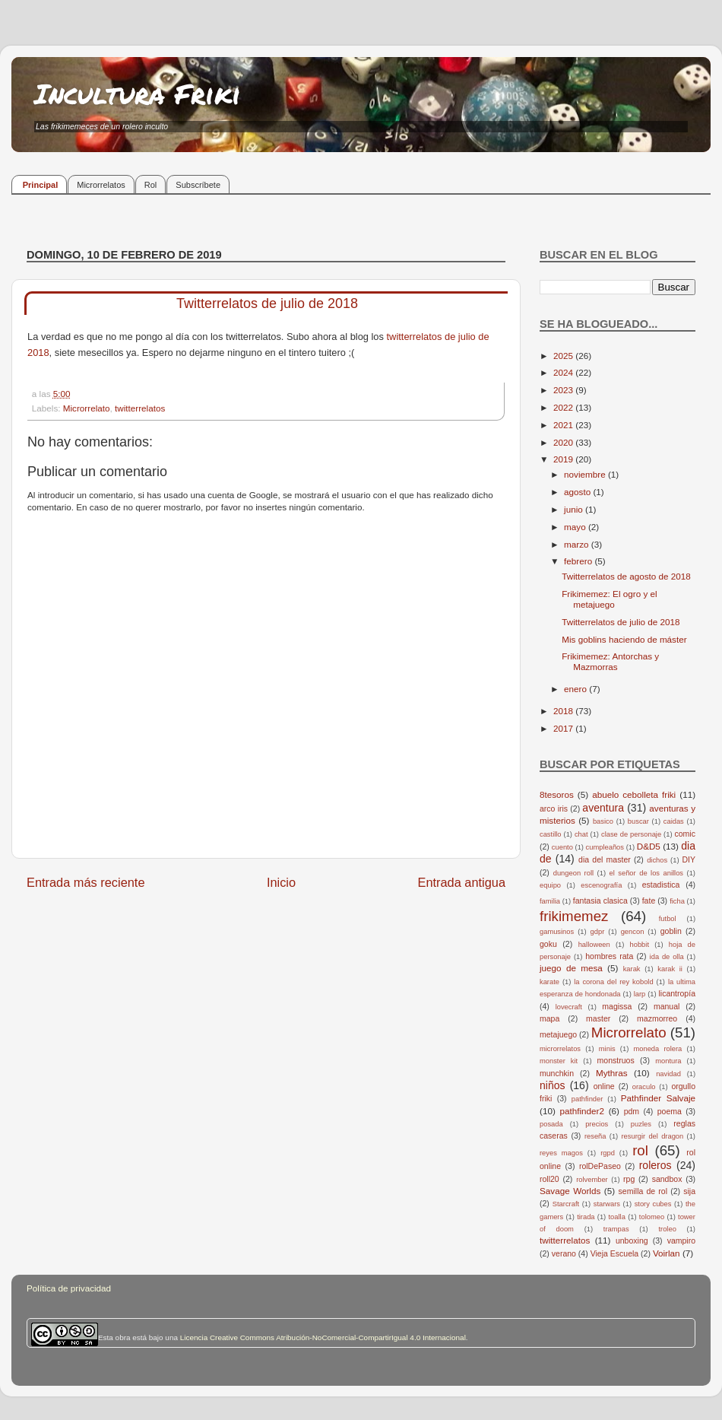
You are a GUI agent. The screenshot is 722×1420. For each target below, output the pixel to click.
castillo (551, 834)
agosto (578, 492)
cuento (562, 847)
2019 (564, 459)
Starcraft (566, 1204)
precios (596, 1124)
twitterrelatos (140, 408)
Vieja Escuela (615, 1253)
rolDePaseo (600, 1166)
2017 (564, 728)
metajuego (558, 1034)
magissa (617, 1006)
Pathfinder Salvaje (658, 1098)
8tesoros (557, 794)
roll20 (549, 1178)
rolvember (592, 1179)
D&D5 (648, 846)
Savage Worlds (570, 1191)
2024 (564, 372)
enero (576, 689)
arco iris (554, 808)
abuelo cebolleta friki (634, 794)
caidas (673, 821)
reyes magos (561, 1153)
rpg (629, 1178)
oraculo (644, 1087)
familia (550, 901)
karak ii (669, 969)
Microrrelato (86, 408)
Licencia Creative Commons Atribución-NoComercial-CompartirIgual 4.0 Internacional (323, 1337)
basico (603, 821)
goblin (671, 931)
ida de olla (667, 957)
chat (581, 834)
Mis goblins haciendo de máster (624, 639)
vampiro (681, 1240)
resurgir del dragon (652, 1136)
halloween (594, 944)
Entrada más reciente (86, 882)
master (598, 1018)
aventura (603, 808)
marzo (577, 544)
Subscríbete (198, 184)
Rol (150, 184)
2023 (564, 390)
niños (552, 1085)
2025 (564, 356)
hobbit (639, 944)
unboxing (632, 1240)
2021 (564, 425)
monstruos (616, 1060)
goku (548, 943)
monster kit (559, 1061)
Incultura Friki (137, 93)
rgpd (607, 1153)
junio (574, 509)
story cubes (653, 1204)
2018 (564, 711)
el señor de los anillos (647, 873)
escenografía (601, 885)
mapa (549, 1018)
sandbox (667, 1178)
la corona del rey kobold (613, 982)
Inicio (281, 882)
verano (564, 1253)
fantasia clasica (600, 900)
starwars (607, 1204)
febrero (579, 561)
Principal (40, 184)
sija (689, 1191)
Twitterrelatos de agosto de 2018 (626, 576)
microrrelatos (560, 1049)
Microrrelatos (101, 184)
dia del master (604, 859)
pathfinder (587, 1099)
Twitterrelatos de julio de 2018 (620, 622)
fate (649, 900)
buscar (638, 821)
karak (632, 969)
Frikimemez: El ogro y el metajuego (609, 599)
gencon (632, 932)
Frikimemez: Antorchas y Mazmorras (610, 661)
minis (607, 1049)
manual (667, 1006)
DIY (688, 859)
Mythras (612, 1073)
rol (640, 1150)
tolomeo (651, 1217)
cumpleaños (605, 847)
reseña (595, 1136)
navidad (668, 1074)
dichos (657, 860)
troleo (667, 1229)
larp (640, 994)
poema (669, 1111)
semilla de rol (643, 1191)
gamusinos (557, 932)
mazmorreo (657, 1018)
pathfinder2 (581, 1111)
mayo (576, 527)
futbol (667, 919)
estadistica (661, 884)
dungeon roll (573, 873)
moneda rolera (657, 1049)
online (604, 1086)
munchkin (557, 1073)
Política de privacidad (69, 1288)
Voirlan (666, 1253)
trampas (616, 1229)
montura (668, 1061)
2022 (564, 407)
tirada (585, 1217)
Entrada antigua (461, 882)
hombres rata (609, 956)
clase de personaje (631, 834)
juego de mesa (571, 968)
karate (549, 982)
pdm (631, 1111)
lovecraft (569, 1007)
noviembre (586, 474)
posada (551, 1124)
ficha (677, 901)
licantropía (676, 993)
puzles (641, 1124)
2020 (564, 442)
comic (684, 833)
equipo (550, 885)
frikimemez (574, 916)
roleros (655, 1165)
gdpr (598, 932)
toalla (617, 1217)
